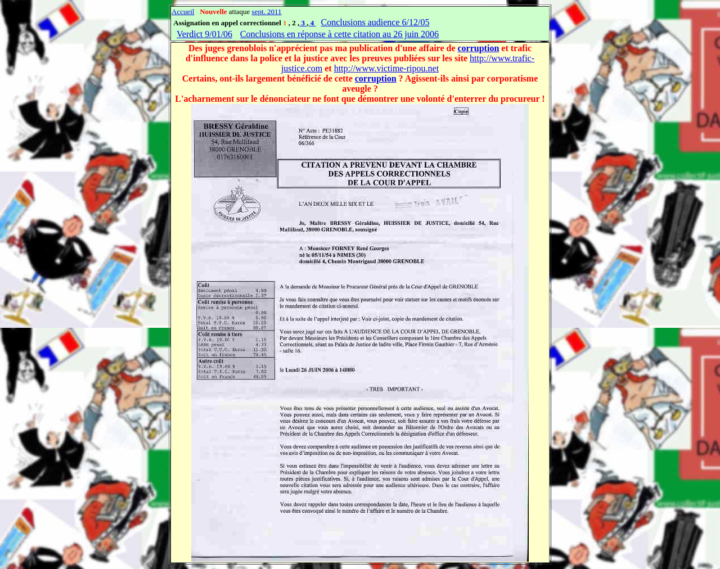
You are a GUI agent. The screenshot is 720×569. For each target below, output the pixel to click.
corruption (479, 48)
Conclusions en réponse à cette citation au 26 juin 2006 (339, 34)
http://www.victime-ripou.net (386, 68)
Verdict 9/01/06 (204, 34)
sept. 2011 (267, 11)
